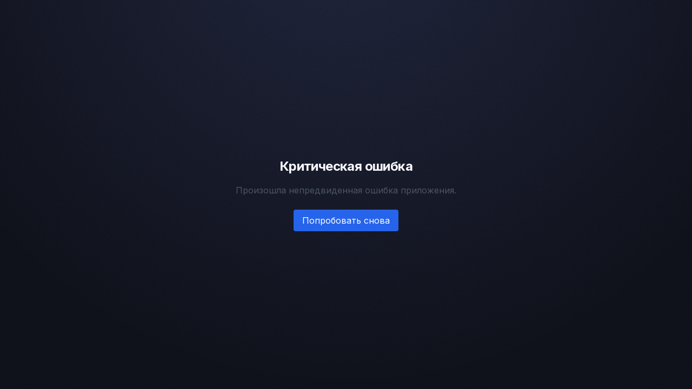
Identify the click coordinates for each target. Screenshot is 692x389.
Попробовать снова (346, 220)
